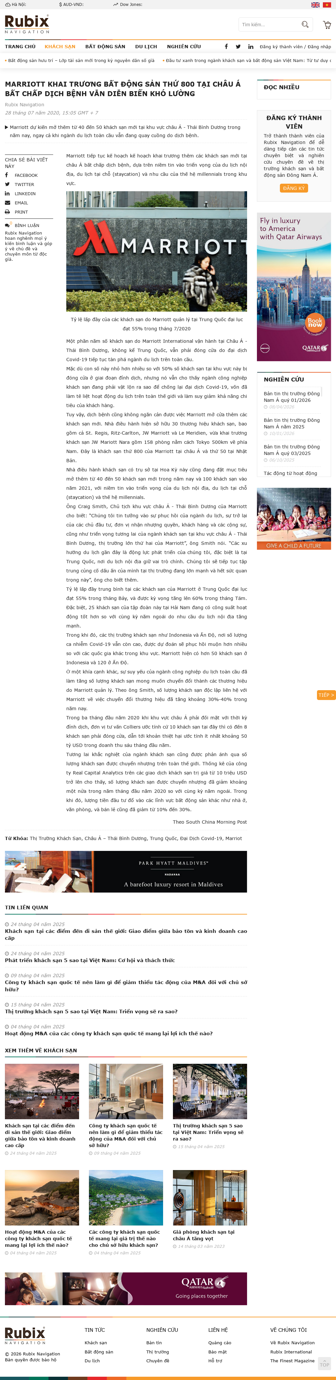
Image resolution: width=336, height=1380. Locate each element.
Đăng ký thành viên (281, 46)
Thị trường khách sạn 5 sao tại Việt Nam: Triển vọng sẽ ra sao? (91, 1011)
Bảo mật (217, 1351)
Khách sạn (96, 1342)
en (315, 5)
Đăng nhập (319, 46)
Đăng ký (294, 188)
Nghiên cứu (284, 379)
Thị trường (157, 1351)
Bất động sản (99, 1351)
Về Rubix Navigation (292, 1342)
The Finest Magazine (292, 1360)
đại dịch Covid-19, (201, 838)
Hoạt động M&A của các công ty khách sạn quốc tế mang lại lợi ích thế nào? (109, 1033)
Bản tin (154, 1342)
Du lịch (92, 1360)
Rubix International (291, 1351)
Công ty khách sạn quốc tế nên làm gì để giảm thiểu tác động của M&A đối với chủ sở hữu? (126, 985)
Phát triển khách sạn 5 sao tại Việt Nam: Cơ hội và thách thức (90, 960)
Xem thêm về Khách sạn (41, 1050)
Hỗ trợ (215, 1360)
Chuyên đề (157, 1360)
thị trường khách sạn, (56, 838)
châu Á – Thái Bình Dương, (115, 838)
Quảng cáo (219, 1342)
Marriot (233, 838)
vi (327, 5)
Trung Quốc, (163, 838)
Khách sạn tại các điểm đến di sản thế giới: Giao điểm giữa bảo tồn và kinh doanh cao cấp (126, 934)
